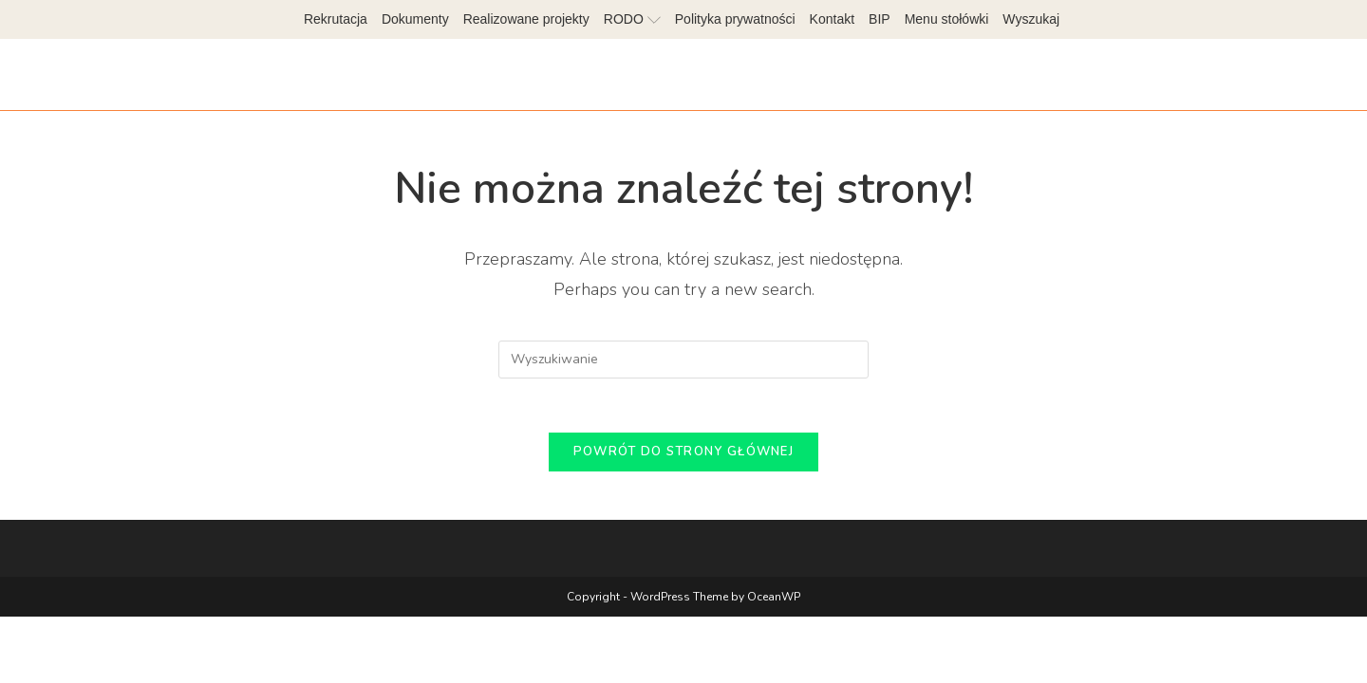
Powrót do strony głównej (683, 455)
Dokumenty (415, 19)
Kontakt (832, 19)
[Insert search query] (683, 359)
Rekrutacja (335, 19)
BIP (879, 19)
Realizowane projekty (526, 19)
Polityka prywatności (735, 19)
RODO (632, 19)
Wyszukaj (1030, 19)
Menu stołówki (947, 19)
